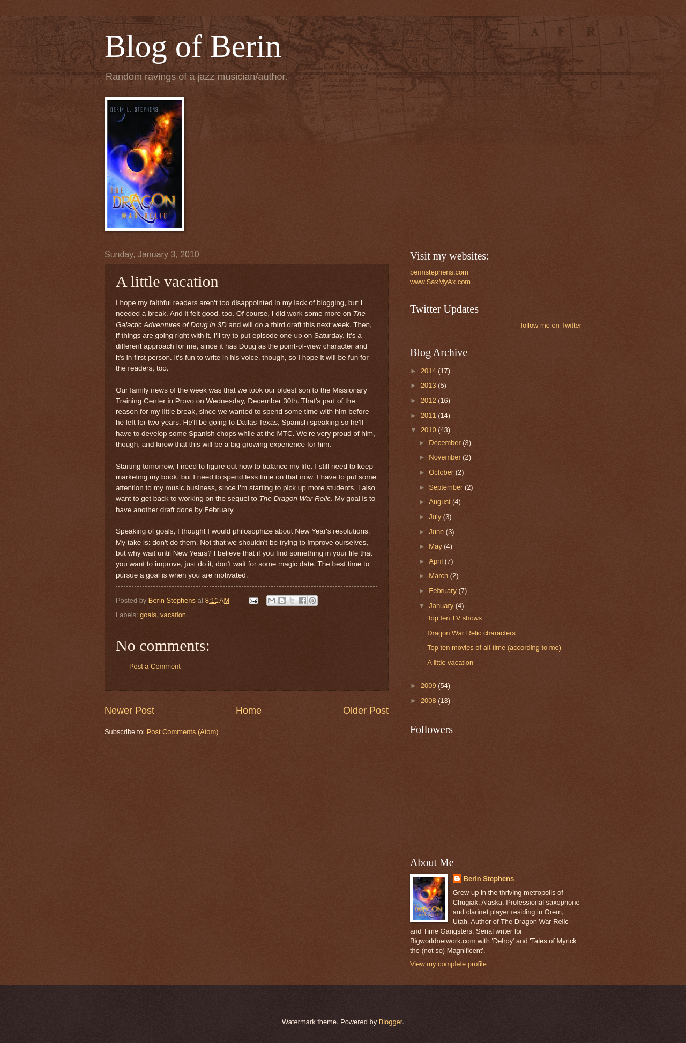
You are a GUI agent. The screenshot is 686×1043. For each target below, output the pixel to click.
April (436, 561)
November (446, 457)
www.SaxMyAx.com (440, 282)
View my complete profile (448, 964)
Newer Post (129, 710)
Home (249, 710)
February (443, 591)
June (437, 532)
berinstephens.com (439, 272)
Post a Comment (155, 666)
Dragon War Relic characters (471, 633)
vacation (173, 615)
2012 (429, 400)
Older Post (366, 710)
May (436, 546)
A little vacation (450, 663)
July (436, 517)
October (442, 472)
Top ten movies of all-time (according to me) (494, 647)
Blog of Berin (193, 46)
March (439, 576)
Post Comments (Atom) (183, 732)
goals (148, 615)
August (440, 502)
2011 (429, 415)
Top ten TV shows (454, 618)
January (442, 606)
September (447, 487)
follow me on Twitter (550, 325)
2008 (429, 701)
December (446, 443)
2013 (429, 385)
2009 (429, 686)
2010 (429, 430)
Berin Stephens (489, 879)
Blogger (390, 1022)
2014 (429, 371)
